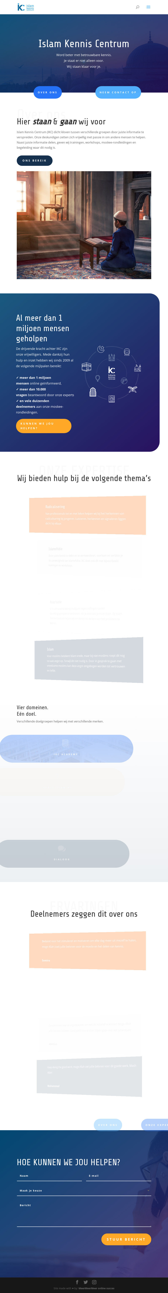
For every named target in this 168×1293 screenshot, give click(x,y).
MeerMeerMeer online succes (96, 1288)
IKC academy (58, 754)
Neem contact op (101, 92)
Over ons (35, 92)
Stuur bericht (126, 1239)
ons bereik (34, 160)
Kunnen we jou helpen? (37, 426)
